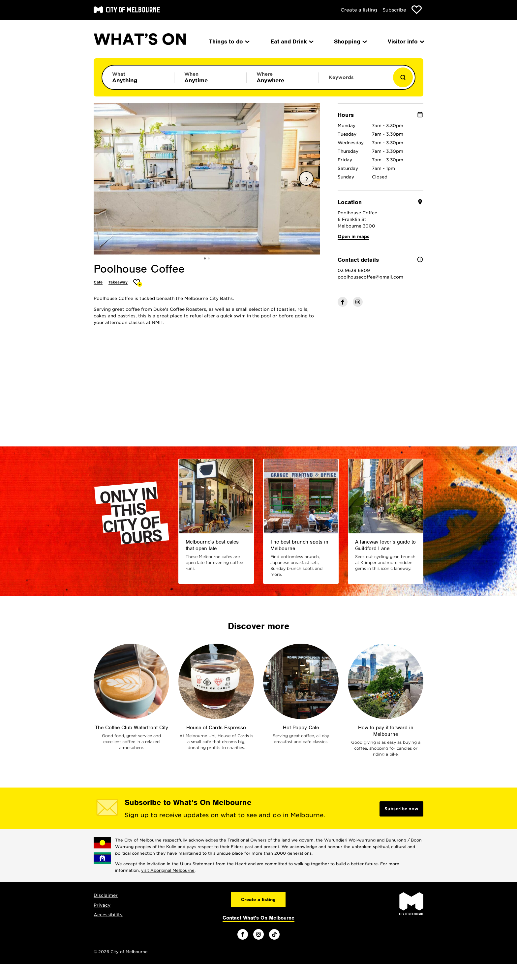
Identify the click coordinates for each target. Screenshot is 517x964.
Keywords (341, 77)
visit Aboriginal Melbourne (168, 870)
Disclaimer (106, 895)
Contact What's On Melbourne (258, 918)
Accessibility (108, 914)
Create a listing (359, 10)
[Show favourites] (416, 9)
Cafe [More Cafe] (98, 282)
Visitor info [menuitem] (405, 41)
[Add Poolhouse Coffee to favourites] (137, 283)
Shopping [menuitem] (350, 41)
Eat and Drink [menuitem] (291, 41)
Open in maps (353, 236)
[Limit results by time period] (210, 77)
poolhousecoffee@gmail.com (370, 277)
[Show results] (403, 77)
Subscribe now (401, 808)
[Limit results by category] (138, 77)
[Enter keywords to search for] (355, 80)
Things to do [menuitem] (229, 41)
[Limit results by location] (282, 77)
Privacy (102, 905)
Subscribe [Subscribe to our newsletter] (394, 10)
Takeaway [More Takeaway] (118, 282)
